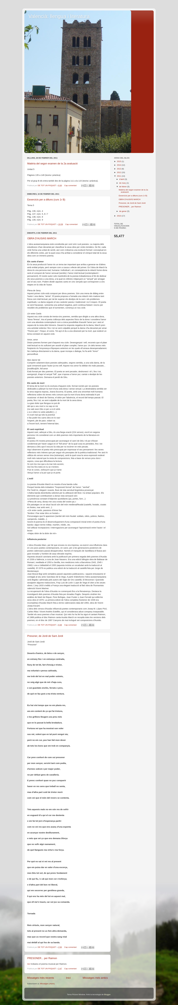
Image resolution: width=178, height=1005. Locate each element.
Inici (68, 977)
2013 (119, 169)
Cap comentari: (70, 185)
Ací (28, 964)
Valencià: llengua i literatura (59, 16)
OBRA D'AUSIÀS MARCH (41, 238)
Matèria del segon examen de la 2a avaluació (52, 163)
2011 (119, 176)
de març (123, 183)
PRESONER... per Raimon (42, 958)
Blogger (107, 994)
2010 (119, 216)
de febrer (123, 187)
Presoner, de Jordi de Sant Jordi (45, 636)
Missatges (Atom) (47, 984)
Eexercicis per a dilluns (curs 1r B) (46, 199)
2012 (119, 172)
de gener (123, 211)
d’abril (122, 179)
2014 (119, 165)
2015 (119, 161)
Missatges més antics (95, 977)
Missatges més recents (40, 977)
